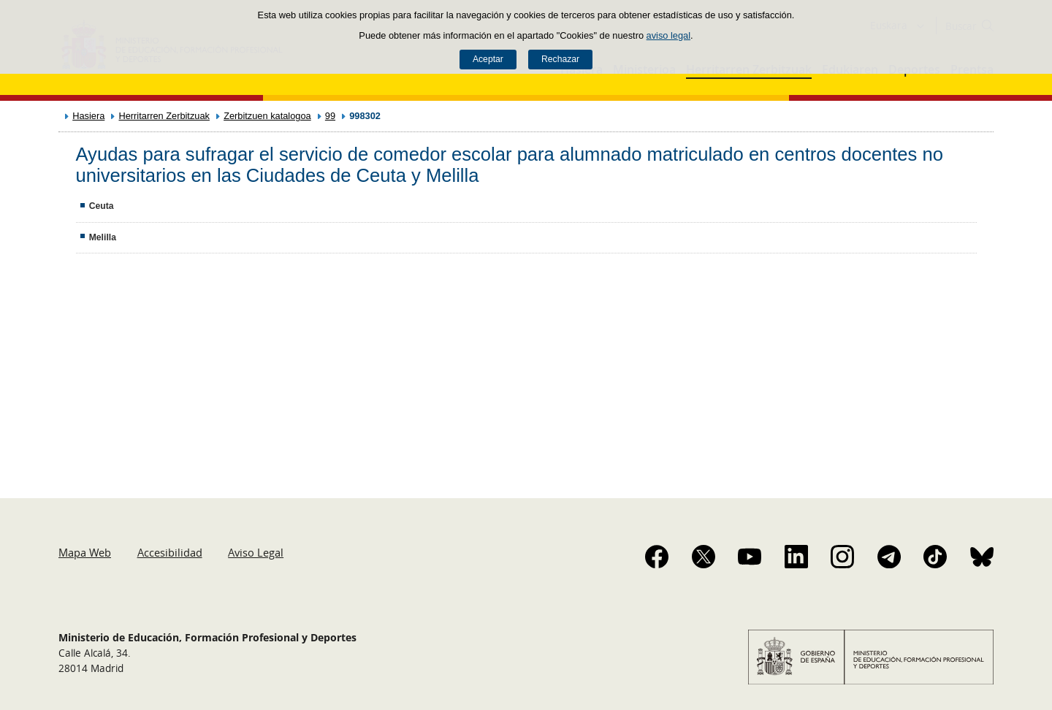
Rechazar (560, 59)
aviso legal (668, 35)
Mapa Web (84, 552)
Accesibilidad (169, 552)
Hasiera (88, 115)
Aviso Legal (255, 552)
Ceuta (101, 206)
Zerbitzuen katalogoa (267, 115)
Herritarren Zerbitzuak (163, 115)
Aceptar (488, 59)
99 (330, 115)
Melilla (102, 237)
